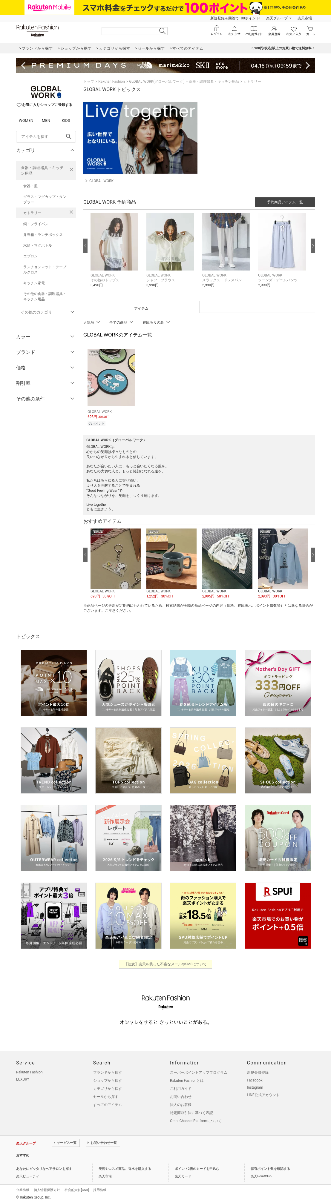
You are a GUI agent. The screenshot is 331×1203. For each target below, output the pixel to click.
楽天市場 (305, 18)
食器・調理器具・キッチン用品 (42, 170)
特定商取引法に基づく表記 (191, 1112)
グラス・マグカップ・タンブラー (44, 199)
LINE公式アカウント (263, 1094)
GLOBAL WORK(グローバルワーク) (156, 81)
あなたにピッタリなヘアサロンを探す (44, 1168)
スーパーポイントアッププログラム (198, 1072)
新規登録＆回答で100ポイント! (235, 18)
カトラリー (32, 213)
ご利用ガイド (180, 1088)
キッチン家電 (34, 283)
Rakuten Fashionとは (187, 1080)
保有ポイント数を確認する (270, 1168)
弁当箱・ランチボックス (43, 235)
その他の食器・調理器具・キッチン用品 (44, 296)
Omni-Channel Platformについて (196, 1120)
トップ (88, 81)
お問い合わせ (180, 1096)
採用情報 (99, 1189)
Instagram (255, 1086)
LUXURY (22, 1078)
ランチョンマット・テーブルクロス (44, 269)
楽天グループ (277, 18)
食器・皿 (30, 186)
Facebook (255, 1079)
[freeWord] (46, 137)
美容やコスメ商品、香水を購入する (125, 1168)
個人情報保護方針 (47, 1189)
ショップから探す (107, 1080)
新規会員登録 (258, 1072)
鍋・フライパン (35, 224)
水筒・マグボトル (37, 245)
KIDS (66, 120)
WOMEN (26, 120)
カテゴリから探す (107, 1088)
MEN (46, 120)
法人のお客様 (180, 1104)
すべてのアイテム (107, 1104)
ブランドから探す (107, 1072)
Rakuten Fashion (111, 81)
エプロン (30, 256)
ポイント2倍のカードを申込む (197, 1168)
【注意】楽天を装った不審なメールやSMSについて (165, 963)
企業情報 (22, 1189)
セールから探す (105, 1096)
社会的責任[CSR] (77, 1189)
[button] (115, 254)
